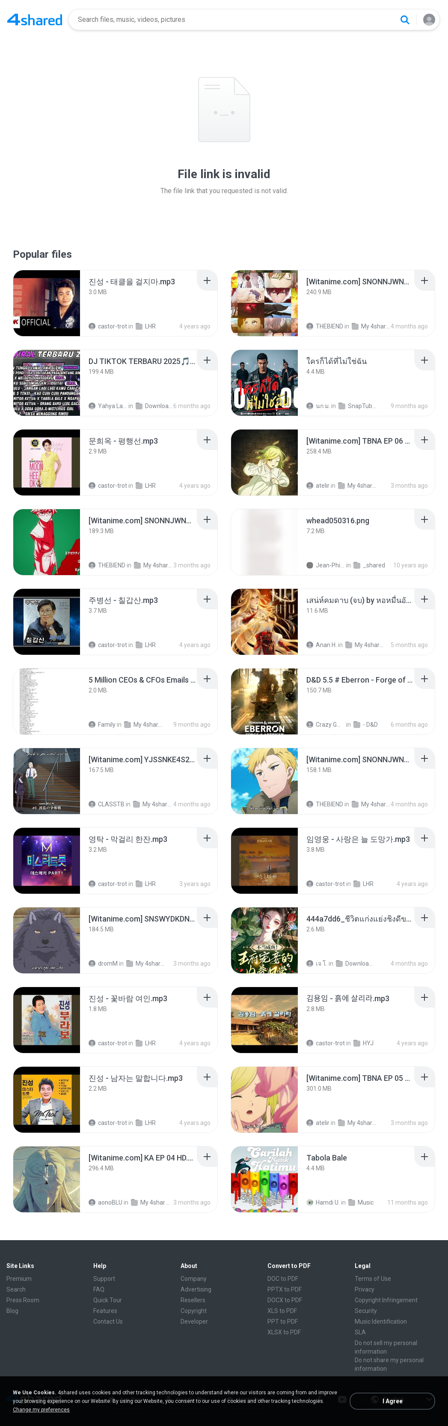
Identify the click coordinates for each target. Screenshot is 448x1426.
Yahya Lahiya (108, 406)
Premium (19, 1278)
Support (104, 1278)
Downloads (155, 406)
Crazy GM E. (325, 724)
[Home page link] (34, 20)
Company (194, 1278)
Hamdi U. (323, 1202)
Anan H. (321, 644)
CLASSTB (107, 804)
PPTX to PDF (284, 1289)
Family (102, 724)
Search (16, 1289)
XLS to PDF (282, 1310)
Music (361, 1202)
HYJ (363, 1043)
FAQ (98, 1289)
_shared (369, 565)
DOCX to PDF (284, 1300)
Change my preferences (41, 1410)
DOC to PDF (282, 1278)
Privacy (364, 1289)
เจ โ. (316, 963)
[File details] (46, 303)
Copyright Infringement (386, 1300)
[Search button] (405, 19)
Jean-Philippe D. (325, 565)
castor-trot (108, 326)
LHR (146, 326)
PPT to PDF (282, 1321)
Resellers (193, 1300)
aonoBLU (105, 1202)
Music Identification (381, 1321)
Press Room (22, 1300)
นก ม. (318, 406)
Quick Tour (107, 1300)
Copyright (194, 1310)
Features (105, 1310)
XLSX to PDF (284, 1332)
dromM (103, 963)
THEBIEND (324, 326)
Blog (12, 1310)
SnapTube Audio (357, 406)
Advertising (196, 1289)
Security (366, 1310)
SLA (360, 1332)
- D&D (365, 724)
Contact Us (108, 1321)
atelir (317, 485)
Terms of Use (373, 1278)
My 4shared (371, 326)
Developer (194, 1321)
